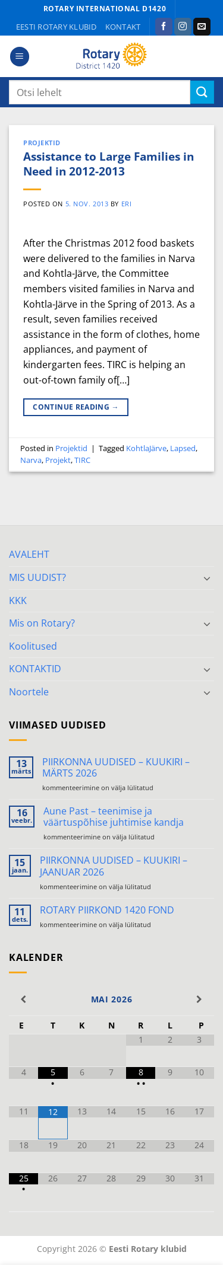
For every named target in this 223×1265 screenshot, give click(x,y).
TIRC (82, 460)
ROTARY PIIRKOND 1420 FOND (107, 910)
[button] (19, 56)
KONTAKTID (35, 668)
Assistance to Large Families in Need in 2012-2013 (108, 163)
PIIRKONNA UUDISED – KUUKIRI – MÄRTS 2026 (116, 767)
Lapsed (183, 448)
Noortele (29, 691)
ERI (126, 203)
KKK (18, 600)
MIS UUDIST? (37, 577)
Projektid (42, 142)
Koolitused (33, 646)
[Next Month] (199, 999)
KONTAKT (123, 26)
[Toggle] (207, 578)
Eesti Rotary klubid (56, 26)
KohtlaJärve (146, 448)
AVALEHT (29, 554)
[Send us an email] (202, 27)
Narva (31, 460)
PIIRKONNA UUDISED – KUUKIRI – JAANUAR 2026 (113, 866)
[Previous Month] (23, 999)
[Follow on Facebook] (163, 27)
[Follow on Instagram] (182, 27)
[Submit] (202, 92)
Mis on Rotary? (42, 623)
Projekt (58, 460)
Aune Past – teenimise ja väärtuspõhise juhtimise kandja (113, 817)
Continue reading (76, 407)
